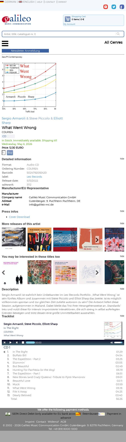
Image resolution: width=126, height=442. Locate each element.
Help (39, 2)
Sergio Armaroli (14, 118)
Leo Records (34, 176)
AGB (63, 421)
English (26, 1)
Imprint (62, 2)
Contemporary (15, 57)
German (8, 1)
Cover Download (19, 216)
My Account (69, 24)
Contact (50, 2)
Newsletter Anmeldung (25, 50)
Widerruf (53, 421)
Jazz (4, 57)
